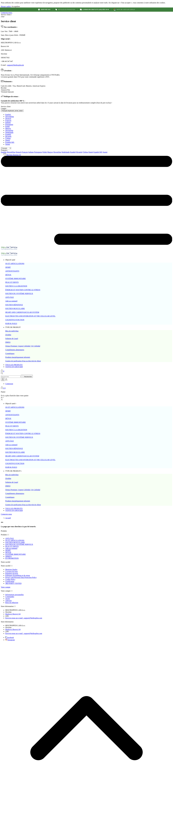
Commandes (9, 597)
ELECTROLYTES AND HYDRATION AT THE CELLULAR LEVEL (30, 316)
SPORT (8, 267)
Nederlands (9, 132)
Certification (9, 581)
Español (8, 134)
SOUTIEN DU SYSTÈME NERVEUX (19, 293)
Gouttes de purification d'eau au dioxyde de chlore (23, 361)
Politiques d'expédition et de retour (17, 575)
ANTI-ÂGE (9, 297)
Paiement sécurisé (11, 573)
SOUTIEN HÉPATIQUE (14, 305)
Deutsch (8, 118)
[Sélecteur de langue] (3, 379)
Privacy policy (6, 6)
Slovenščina (9, 116)
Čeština (8, 138)
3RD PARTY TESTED (13, 583)
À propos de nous (11, 571)
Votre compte (5, 587)
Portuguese (9, 124)
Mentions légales (11, 569)
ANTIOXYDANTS (12, 271)
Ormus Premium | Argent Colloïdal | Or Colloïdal (22, 346)
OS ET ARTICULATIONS (14, 264)
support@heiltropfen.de (15, 65)
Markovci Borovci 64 (13, 614)
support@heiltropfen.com (23, 618)
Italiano (8, 122)
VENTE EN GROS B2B (14, 367)
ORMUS (8, 556)
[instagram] (10, 640)
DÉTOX (8, 275)
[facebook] (9, 637)
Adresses (8, 601)
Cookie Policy (10, 579)
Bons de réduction (11, 603)
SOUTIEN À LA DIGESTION (16, 286)
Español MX (9, 142)
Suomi (7, 144)
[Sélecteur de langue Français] (12, 111)
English (8, 114)
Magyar (8, 128)
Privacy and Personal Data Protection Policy (21, 577)
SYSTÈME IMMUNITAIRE (15, 278)
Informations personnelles (14, 595)
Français (8, 120)
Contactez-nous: (6, 13)
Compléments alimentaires (14, 350)
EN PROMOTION (12, 558)
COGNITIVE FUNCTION (14, 320)
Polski (7, 126)
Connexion (9, 384)
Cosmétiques (9, 353)
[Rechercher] (10, 376)
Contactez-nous (6, 514)
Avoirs (7, 599)
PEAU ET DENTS (12, 282)
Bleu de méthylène (12, 331)
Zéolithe (8, 335)
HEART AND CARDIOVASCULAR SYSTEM (22, 312)
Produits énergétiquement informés (17, 357)
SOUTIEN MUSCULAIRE (15, 308)
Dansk (7, 140)
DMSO (7, 342)
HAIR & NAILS (11, 323)
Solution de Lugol (11, 338)
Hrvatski (8, 136)
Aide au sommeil (11, 301)
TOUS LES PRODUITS (14, 365)
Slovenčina (9, 130)
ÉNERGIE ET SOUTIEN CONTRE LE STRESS (22, 290)
